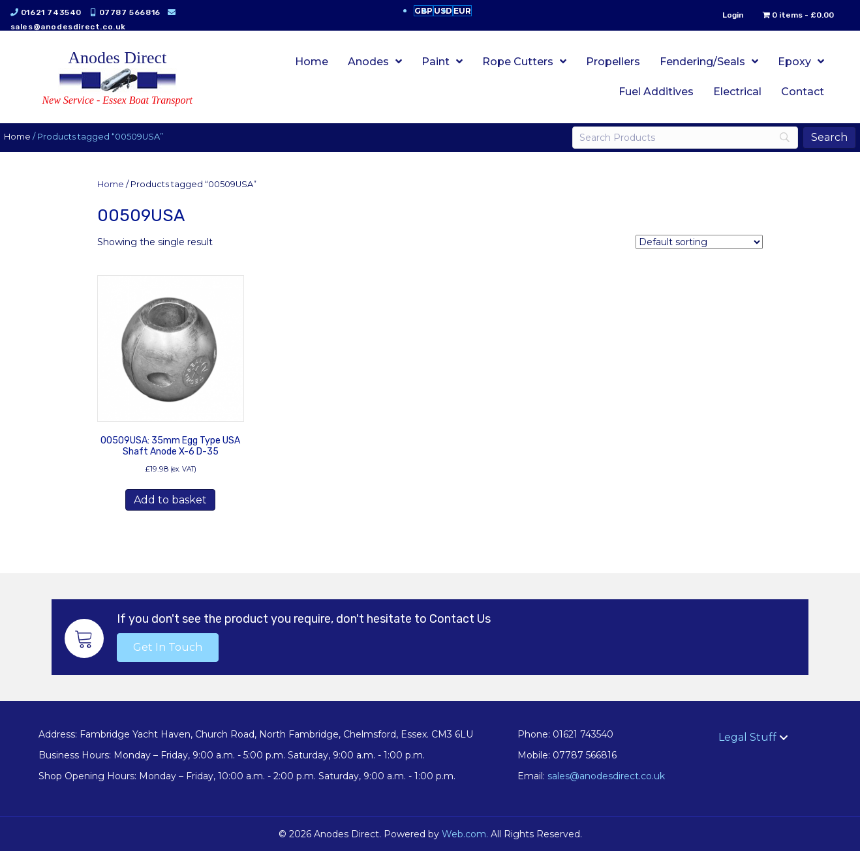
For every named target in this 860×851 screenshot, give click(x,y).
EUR (462, 11)
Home (26, 137)
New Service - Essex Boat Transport (117, 100)
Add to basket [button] (170, 500)
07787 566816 (139, 12)
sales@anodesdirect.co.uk (77, 26)
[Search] (679, 138)
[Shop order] (699, 242)
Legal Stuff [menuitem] (747, 737)
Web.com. (465, 834)
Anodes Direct (117, 57)
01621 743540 (60, 12)
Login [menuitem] (724, 15)
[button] (168, 647)
